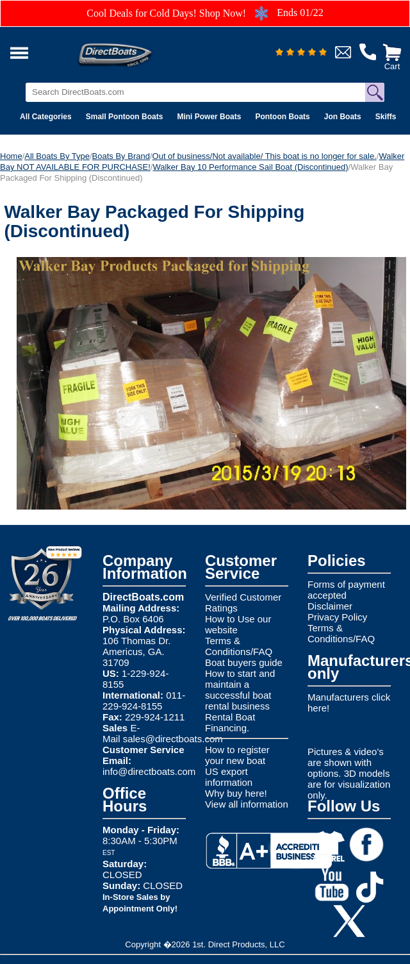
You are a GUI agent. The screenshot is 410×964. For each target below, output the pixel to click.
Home (11, 156)
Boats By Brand (121, 156)
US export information (228, 777)
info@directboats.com (148, 771)
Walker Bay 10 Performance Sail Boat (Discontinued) (250, 167)
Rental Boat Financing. (230, 722)
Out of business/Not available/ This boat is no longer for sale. (264, 156)
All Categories (46, 116)
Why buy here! (236, 793)
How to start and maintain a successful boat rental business (240, 689)
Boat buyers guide (244, 662)
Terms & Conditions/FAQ (238, 646)
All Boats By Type (57, 156)
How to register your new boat (237, 755)
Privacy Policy (337, 616)
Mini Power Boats (209, 116)
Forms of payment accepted (346, 590)
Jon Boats (342, 116)
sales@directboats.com (173, 738)
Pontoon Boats (282, 116)
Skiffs (386, 116)
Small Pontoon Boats (124, 116)
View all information (246, 804)
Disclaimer (330, 606)
